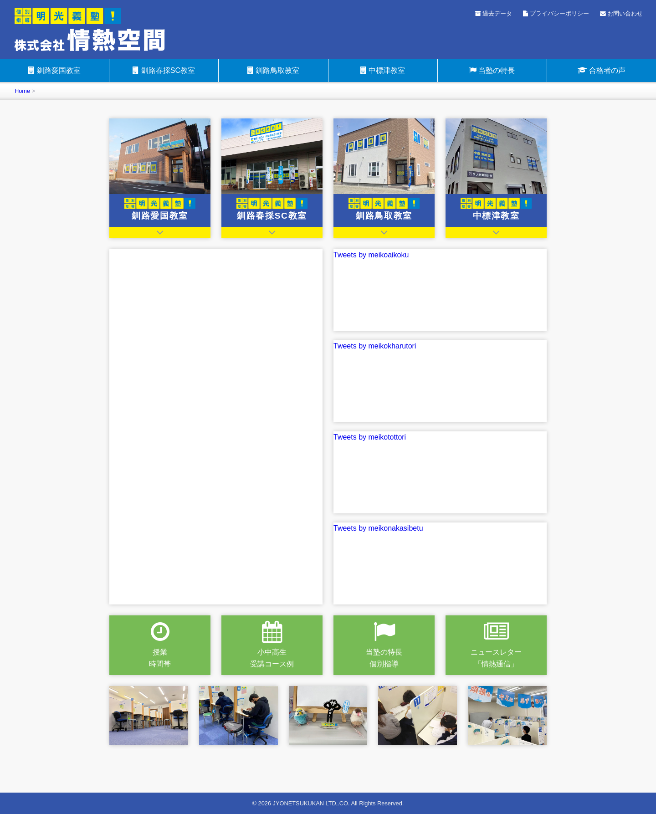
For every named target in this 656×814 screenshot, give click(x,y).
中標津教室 (382, 70)
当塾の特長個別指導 (384, 644)
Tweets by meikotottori (369, 437)
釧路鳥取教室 (273, 70)
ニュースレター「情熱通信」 (496, 644)
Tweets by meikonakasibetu (378, 528)
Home (22, 90)
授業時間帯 (159, 644)
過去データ (493, 13)
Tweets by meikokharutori (374, 346)
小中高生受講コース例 (272, 644)
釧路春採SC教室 (164, 70)
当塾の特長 (492, 70)
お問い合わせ (621, 13)
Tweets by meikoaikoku (371, 255)
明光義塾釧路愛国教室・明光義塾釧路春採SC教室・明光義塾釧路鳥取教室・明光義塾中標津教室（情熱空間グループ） (104, 29)
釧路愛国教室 (54, 70)
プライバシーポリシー (556, 13)
